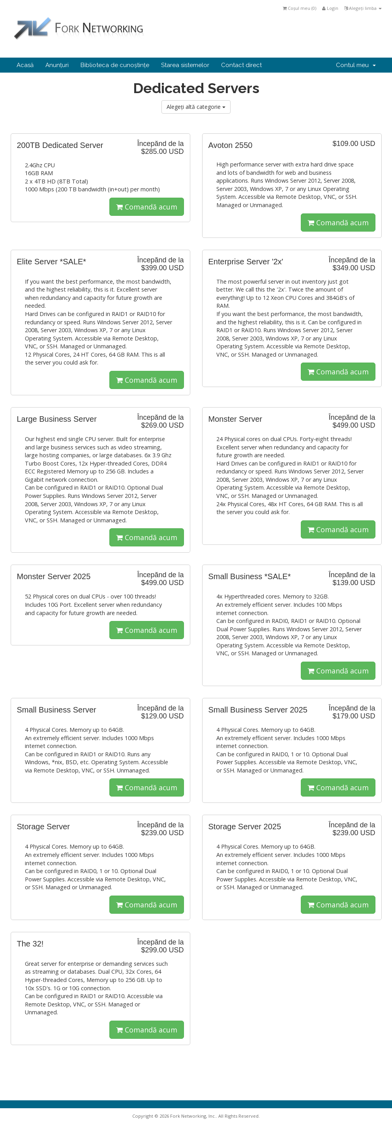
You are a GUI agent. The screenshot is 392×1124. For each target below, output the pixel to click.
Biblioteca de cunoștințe (115, 65)
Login (330, 8)
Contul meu (356, 65)
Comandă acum (146, 206)
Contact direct (241, 65)
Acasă (25, 65)
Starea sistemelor (185, 65)
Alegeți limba (363, 8)
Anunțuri (57, 65)
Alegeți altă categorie (196, 106)
